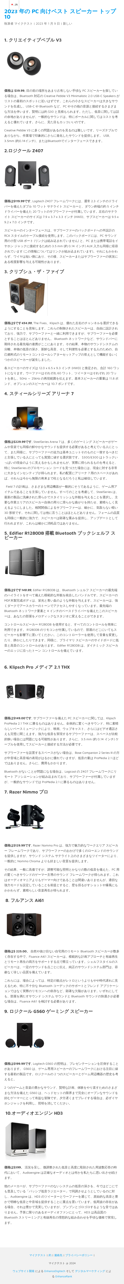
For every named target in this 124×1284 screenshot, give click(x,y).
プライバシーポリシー (79, 1255)
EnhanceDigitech (54, 1271)
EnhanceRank (63, 1276)
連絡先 (58, 1255)
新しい (67, 23)
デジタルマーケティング (90, 1271)
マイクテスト (23, 23)
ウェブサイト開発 (23, 1271)
